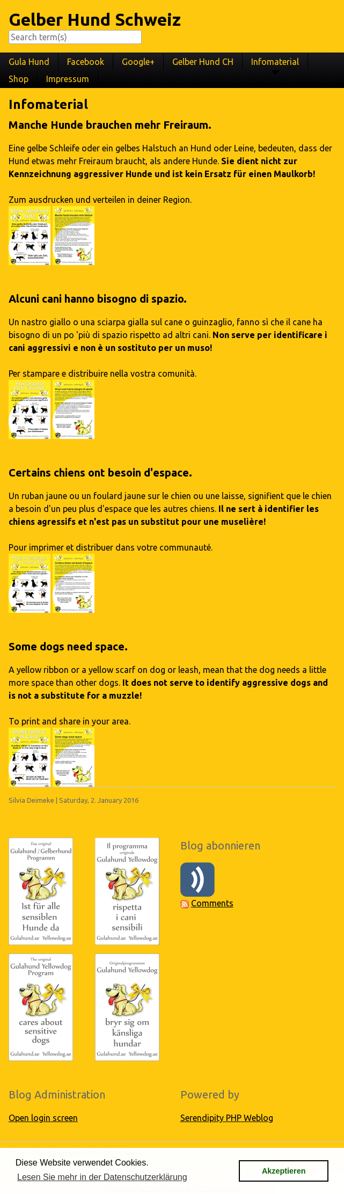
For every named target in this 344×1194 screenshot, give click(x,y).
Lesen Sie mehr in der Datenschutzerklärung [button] (102, 1177)
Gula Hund (29, 62)
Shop (18, 79)
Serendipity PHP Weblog (226, 1118)
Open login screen (43, 1118)
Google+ (138, 62)
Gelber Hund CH (202, 62)
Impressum (67, 79)
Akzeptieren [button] (284, 1171)
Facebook (85, 62)
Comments (212, 903)
